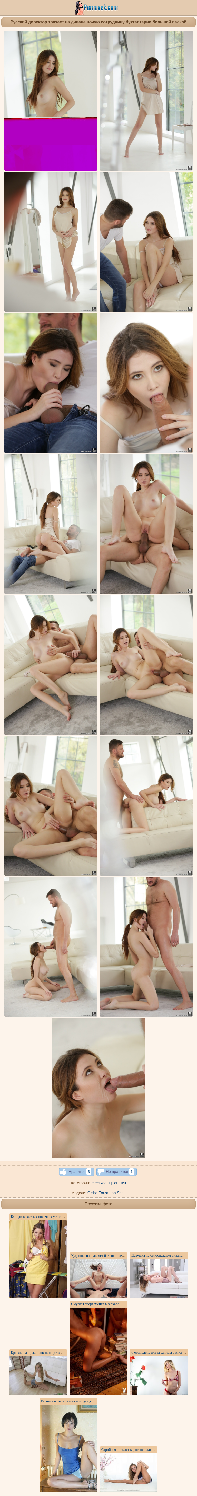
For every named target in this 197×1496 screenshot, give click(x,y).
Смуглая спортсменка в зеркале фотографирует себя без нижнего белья (125, 1304)
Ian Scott (118, 1192)
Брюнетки (117, 1183)
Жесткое (99, 1183)
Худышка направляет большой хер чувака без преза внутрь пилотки (122, 1256)
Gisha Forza (98, 1192)
